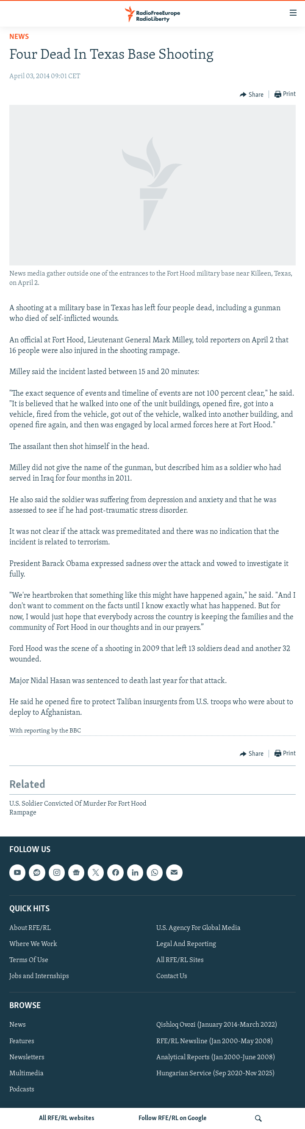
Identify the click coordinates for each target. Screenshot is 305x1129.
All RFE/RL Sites (180, 960)
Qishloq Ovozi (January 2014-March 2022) (216, 1025)
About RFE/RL (30, 928)
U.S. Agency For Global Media (198, 928)
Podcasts (21, 1089)
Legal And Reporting (186, 944)
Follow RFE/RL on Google (173, 1118)
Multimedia (26, 1073)
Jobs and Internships (39, 976)
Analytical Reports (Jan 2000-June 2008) (215, 1057)
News (19, 37)
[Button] (251, 94)
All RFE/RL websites (66, 1118)
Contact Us (171, 976)
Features (21, 1041)
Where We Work (33, 944)
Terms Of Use (28, 960)
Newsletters (26, 1057)
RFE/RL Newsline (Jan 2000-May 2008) (214, 1041)
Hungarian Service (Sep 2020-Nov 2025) (215, 1073)
